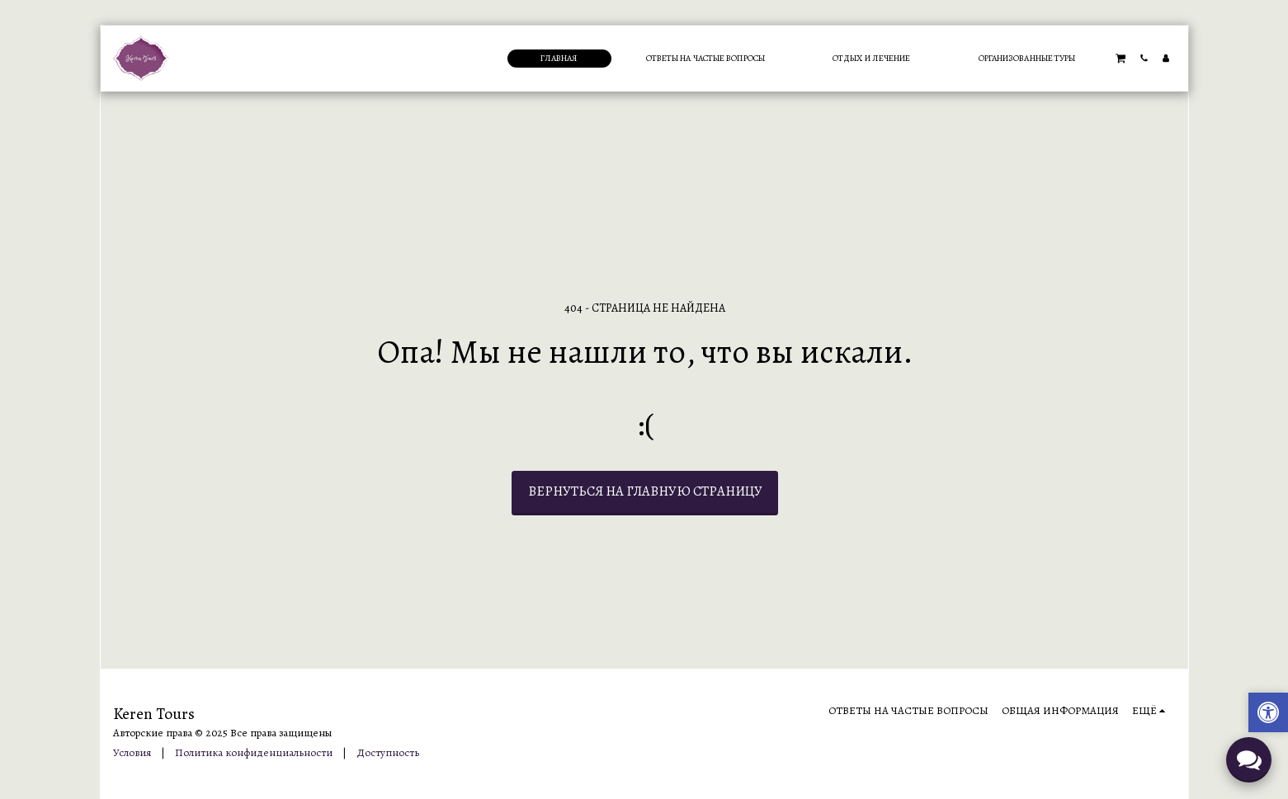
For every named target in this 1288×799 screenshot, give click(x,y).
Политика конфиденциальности (254, 752)
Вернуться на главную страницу (645, 491)
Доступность (387, 752)
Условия (132, 752)
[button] (1120, 58)
